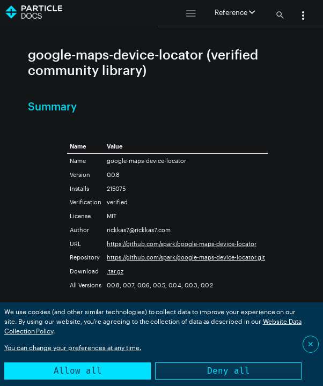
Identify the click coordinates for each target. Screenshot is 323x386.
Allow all (78, 371)
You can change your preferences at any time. (72, 347)
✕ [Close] (310, 344)
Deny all (228, 371)
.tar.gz (115, 271)
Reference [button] (235, 12)
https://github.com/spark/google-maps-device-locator (181, 243)
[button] (303, 16)
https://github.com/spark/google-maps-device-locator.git (186, 257)
